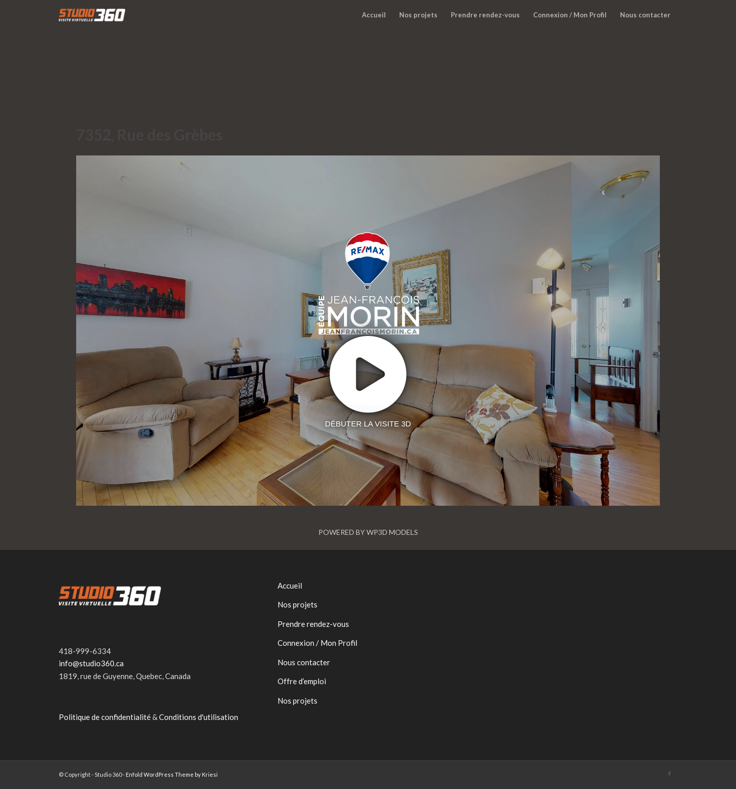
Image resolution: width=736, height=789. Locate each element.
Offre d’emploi (302, 681)
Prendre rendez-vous (313, 623)
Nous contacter (304, 662)
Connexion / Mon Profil (317, 642)
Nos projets (297, 604)
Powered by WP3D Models (368, 532)
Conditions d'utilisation (198, 717)
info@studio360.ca (91, 663)
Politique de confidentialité (105, 717)
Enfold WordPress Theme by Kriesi (172, 774)
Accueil (290, 585)
